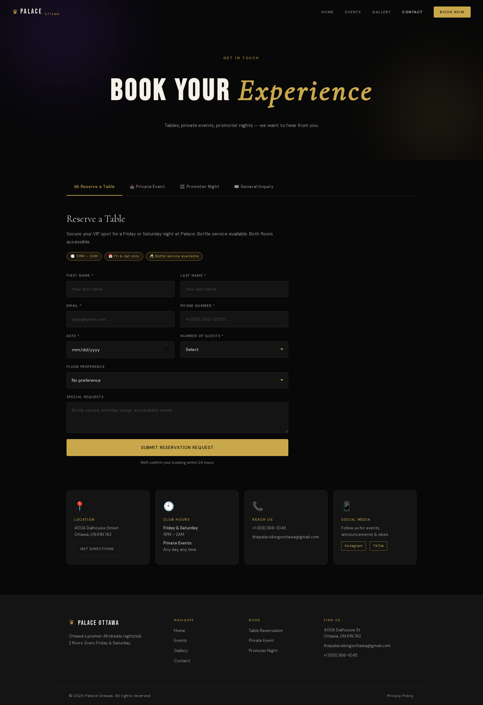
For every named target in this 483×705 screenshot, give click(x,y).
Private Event (261, 640)
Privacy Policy (400, 695)
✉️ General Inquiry (253, 186)
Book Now (452, 12)
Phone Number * (198, 306)
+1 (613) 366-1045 (269, 528)
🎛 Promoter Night (199, 186)
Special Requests (85, 397)
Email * (74, 306)
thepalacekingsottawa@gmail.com (285, 537)
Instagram (354, 545)
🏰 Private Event (147, 186)
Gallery (381, 12)
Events (353, 12)
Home (327, 12)
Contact (412, 12)
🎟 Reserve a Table (94, 186)
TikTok (378, 545)
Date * (73, 336)
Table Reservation (266, 630)
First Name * (80, 275)
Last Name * (193, 275)
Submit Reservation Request (177, 447)
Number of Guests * (202, 336)
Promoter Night (263, 650)
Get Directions (97, 548)
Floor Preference (86, 367)
